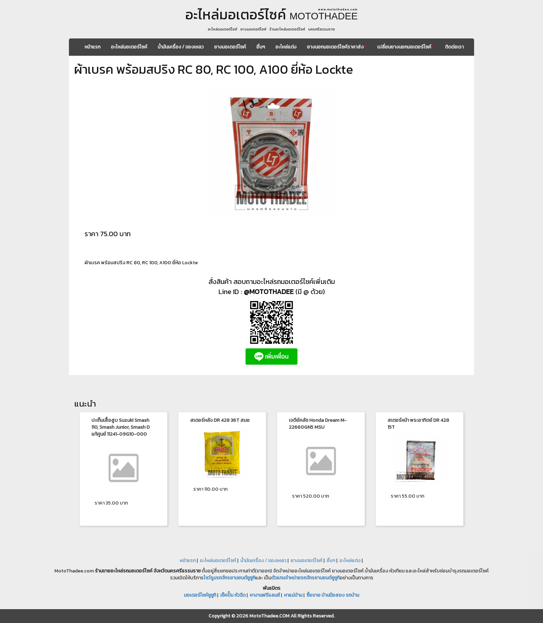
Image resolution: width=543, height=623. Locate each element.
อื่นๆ (260, 47)
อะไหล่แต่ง (285, 47)
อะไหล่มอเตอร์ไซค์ (129, 47)
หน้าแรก (92, 47)
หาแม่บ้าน (293, 595)
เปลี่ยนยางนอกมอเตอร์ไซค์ (405, 47)
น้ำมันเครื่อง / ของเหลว (181, 47)
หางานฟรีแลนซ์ (265, 595)
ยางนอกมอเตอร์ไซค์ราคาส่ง (337, 47)
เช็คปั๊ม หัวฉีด (233, 595)
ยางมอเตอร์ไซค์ (230, 47)
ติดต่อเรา (454, 47)
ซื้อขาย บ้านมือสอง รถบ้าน (332, 595)
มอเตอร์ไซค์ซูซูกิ (200, 595)
